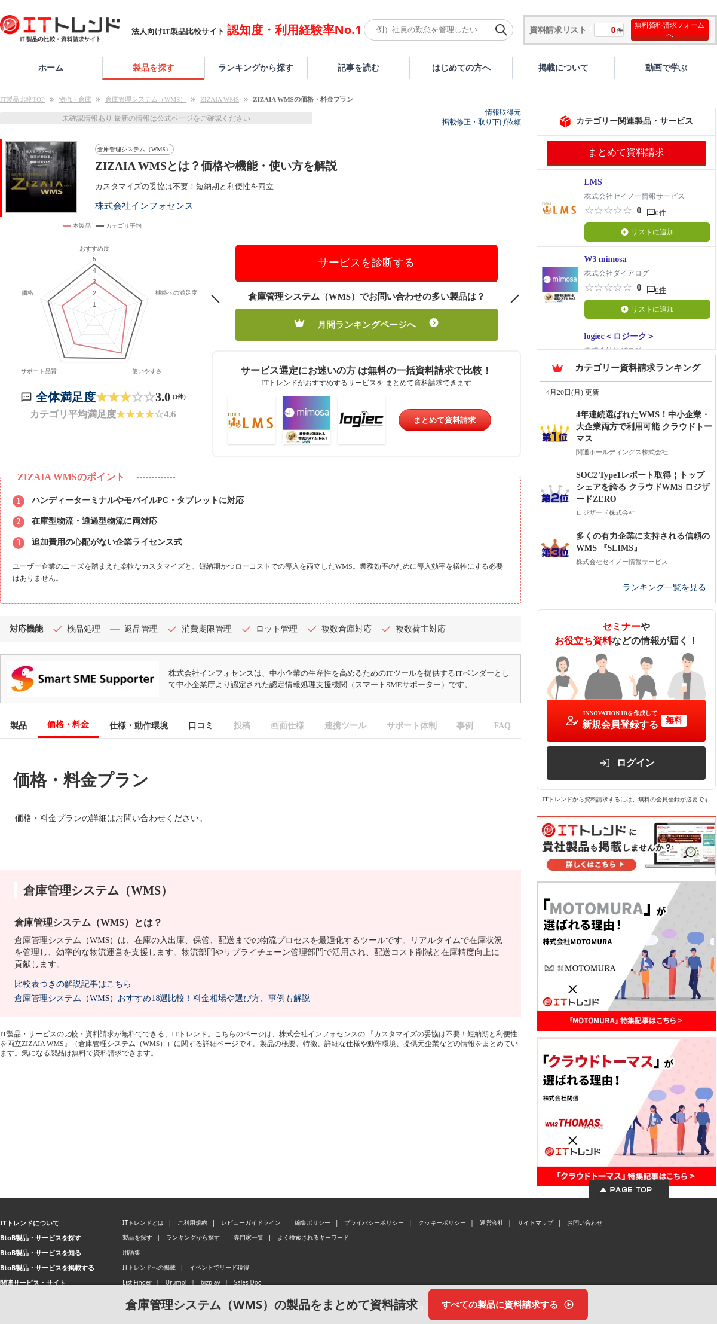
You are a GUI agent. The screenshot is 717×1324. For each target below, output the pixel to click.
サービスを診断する (366, 263)
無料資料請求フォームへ (669, 29)
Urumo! (176, 1282)
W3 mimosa (605, 259)
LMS (593, 182)
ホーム (50, 67)
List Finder (137, 1282)
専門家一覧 (248, 1237)
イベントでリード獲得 (219, 1267)
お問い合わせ (585, 1222)
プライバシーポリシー (374, 1222)
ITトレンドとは (143, 1222)
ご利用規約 (192, 1222)
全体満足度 (66, 397)
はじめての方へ (461, 67)
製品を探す (153, 67)
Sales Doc (247, 1282)
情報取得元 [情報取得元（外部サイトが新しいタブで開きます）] (503, 112)
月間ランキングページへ (366, 324)
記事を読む (358, 67)
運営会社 (492, 1222)
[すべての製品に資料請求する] (508, 1304)
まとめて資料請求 (444, 420)
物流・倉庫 (75, 99)
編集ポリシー (312, 1222)
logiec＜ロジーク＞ (619, 336)
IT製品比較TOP (22, 99)
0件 (660, 213)
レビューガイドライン (251, 1222)
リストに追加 (647, 232)
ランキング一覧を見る (664, 587)
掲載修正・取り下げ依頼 (481, 122)
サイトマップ (535, 1222)
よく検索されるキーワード (313, 1237)
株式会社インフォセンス (144, 205)
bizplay (210, 1282)
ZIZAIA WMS (219, 99)
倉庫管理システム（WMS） (145, 99)
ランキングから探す (255, 67)
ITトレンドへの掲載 (149, 1267)
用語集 (131, 1252)
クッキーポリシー (442, 1222)
